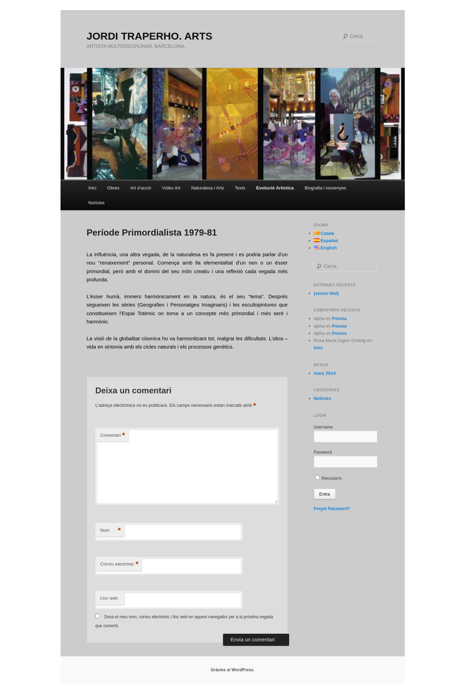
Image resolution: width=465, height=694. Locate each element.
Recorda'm (328, 478)
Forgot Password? (332, 508)
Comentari (112, 436)
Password (323, 452)
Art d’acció (140, 187)
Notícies (96, 202)
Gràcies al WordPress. (232, 669)
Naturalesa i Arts (207, 187)
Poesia (339, 318)
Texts (240, 187)
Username (323, 427)
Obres (113, 187)
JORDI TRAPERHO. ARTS (150, 36)
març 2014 (325, 373)
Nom (110, 531)
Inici (92, 187)
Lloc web (109, 598)
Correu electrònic (119, 564)
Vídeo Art (171, 187)
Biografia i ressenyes (325, 187)
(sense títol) (326, 293)
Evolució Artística (275, 187)
